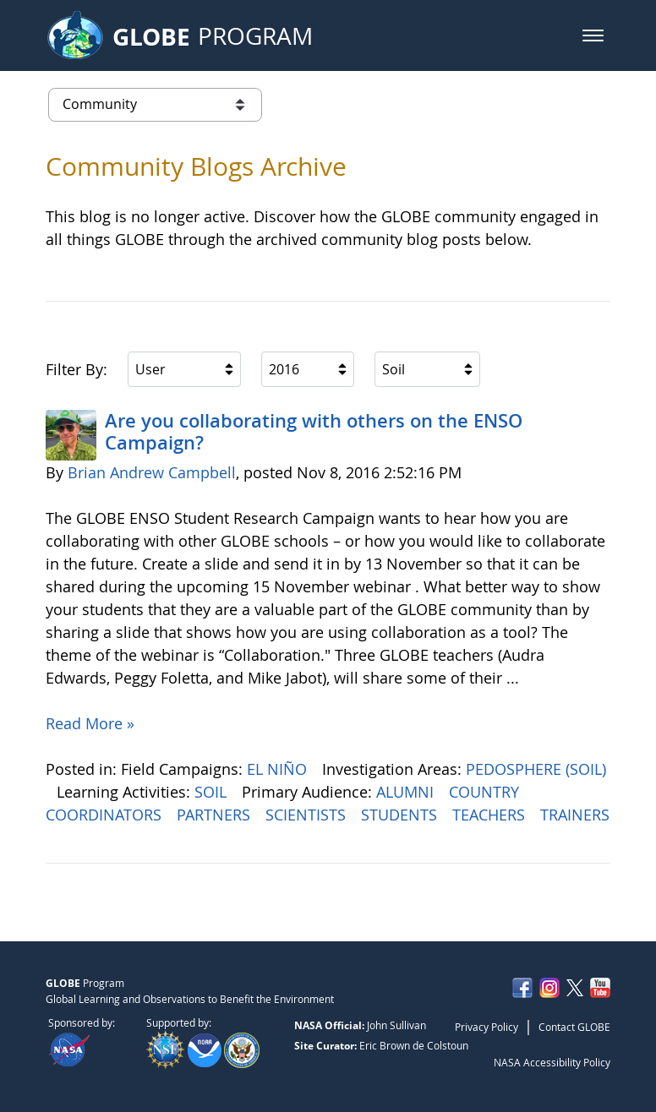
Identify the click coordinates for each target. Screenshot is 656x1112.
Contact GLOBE (574, 1026)
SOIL (212, 792)
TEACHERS (490, 814)
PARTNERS (215, 814)
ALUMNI (407, 792)
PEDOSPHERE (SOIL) (536, 769)
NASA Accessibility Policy (552, 1062)
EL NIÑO (279, 769)
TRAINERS (575, 814)
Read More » (90, 723)
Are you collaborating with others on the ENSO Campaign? (313, 431)
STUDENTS (401, 814)
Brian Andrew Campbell (152, 472)
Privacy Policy (486, 1026)
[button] (593, 35)
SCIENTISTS (307, 814)
